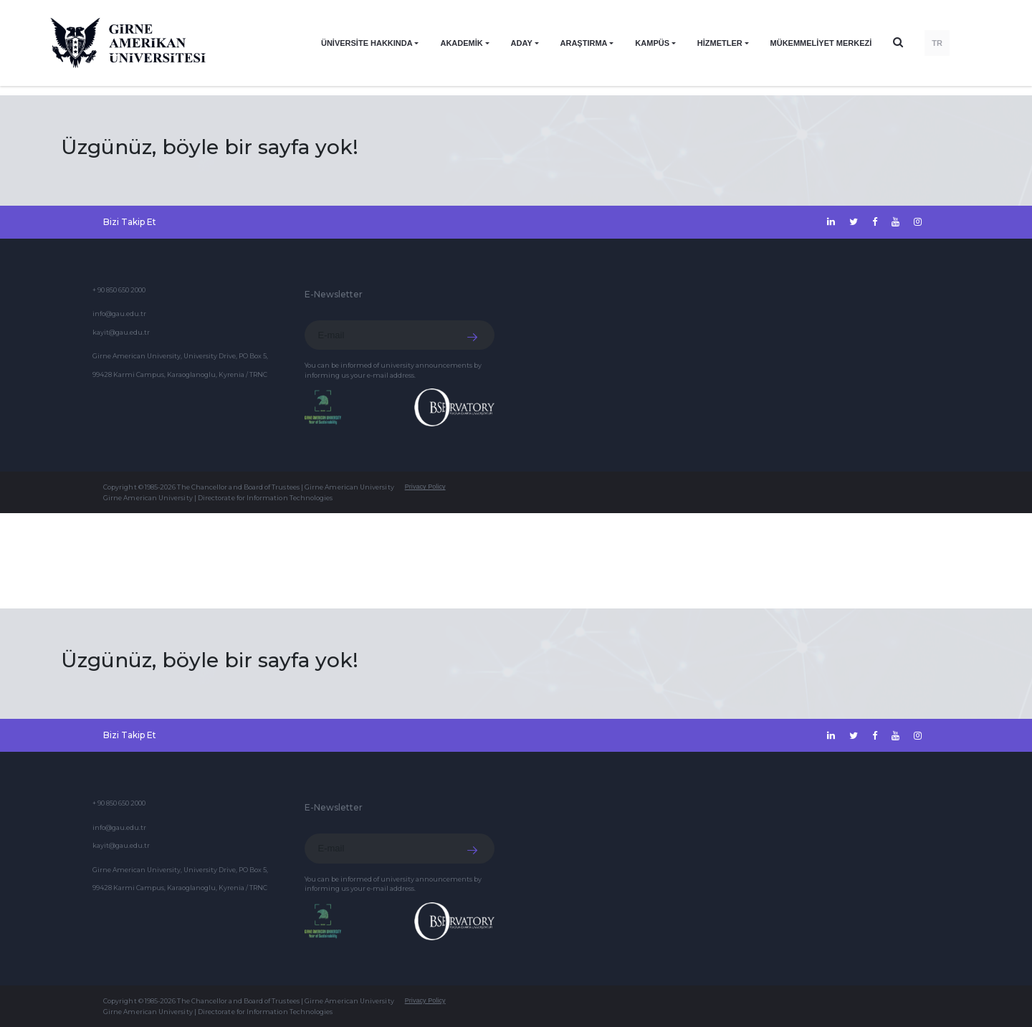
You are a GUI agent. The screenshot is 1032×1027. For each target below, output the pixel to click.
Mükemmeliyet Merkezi (821, 43)
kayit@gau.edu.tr (121, 332)
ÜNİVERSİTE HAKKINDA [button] (367, 43)
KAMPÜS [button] (652, 43)
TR (937, 43)
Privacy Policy (425, 486)
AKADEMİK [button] (461, 43)
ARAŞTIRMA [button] (584, 43)
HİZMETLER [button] (719, 43)
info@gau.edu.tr (119, 313)
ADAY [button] (521, 43)
